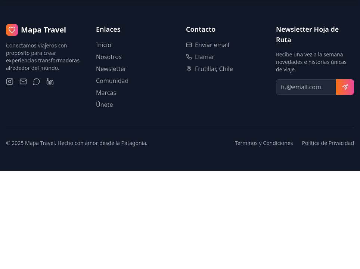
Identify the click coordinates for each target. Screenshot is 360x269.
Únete (104, 105)
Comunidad (112, 81)
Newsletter (111, 69)
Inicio (103, 45)
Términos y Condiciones (264, 142)
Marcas (106, 93)
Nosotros (109, 57)
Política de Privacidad (328, 142)
